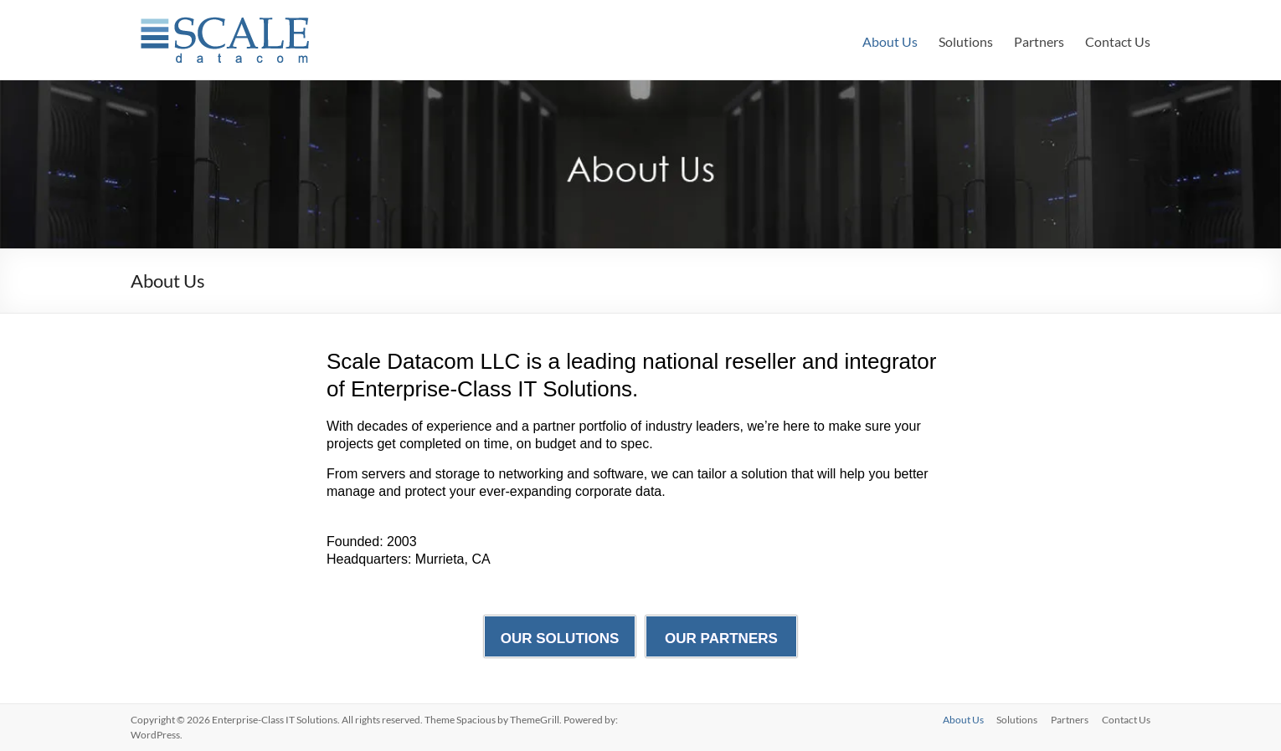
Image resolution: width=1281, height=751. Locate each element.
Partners (1039, 41)
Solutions (966, 41)
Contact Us (1117, 41)
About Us (890, 41)
